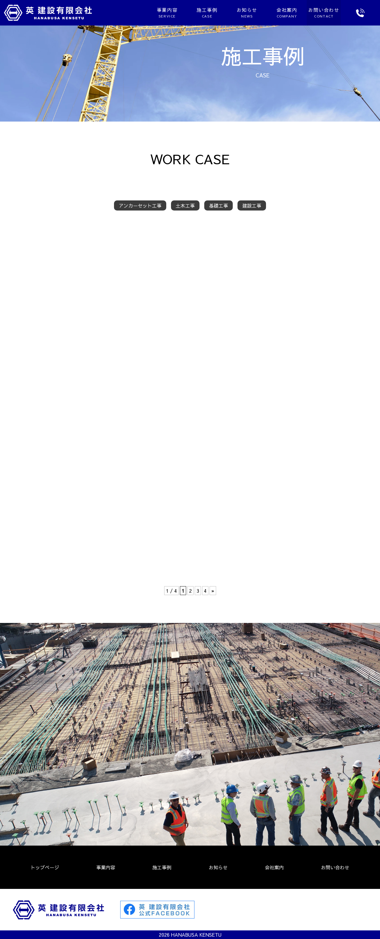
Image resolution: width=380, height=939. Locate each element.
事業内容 (141, 12)
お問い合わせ (335, 867)
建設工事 (251, 205)
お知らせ (221, 12)
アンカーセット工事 (140, 205)
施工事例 (181, 12)
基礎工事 (218, 205)
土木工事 (185, 205)
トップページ (45, 867)
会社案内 (261, 12)
